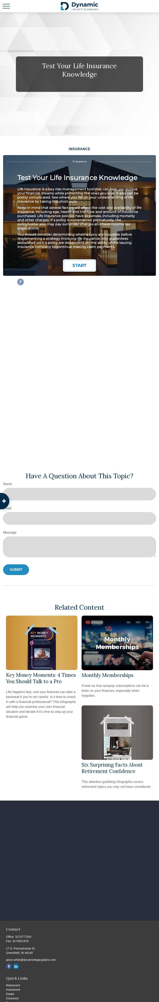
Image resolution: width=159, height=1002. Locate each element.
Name (7, 484)
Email (7, 508)
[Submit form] (16, 569)
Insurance (12, 998)
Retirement (13, 985)
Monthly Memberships (107, 675)
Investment (13, 989)
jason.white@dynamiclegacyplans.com (31, 959)
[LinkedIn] (16, 966)
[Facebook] (9, 966)
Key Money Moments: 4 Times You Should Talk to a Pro (41, 678)
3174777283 (23, 936)
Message (10, 532)
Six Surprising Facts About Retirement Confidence (112, 768)
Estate (10, 994)
